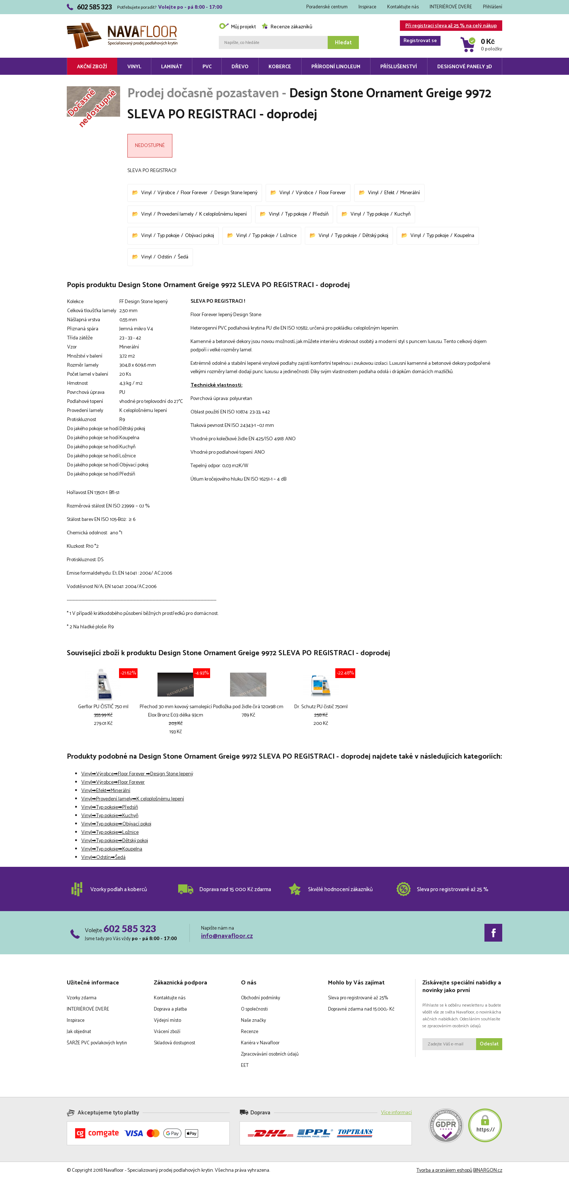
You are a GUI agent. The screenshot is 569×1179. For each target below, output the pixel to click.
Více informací (396, 1113)
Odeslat (489, 1044)
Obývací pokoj (199, 236)
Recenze (249, 1032)
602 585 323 (129, 928)
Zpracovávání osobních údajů (270, 1054)
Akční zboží (92, 67)
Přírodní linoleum (335, 67)
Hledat (343, 42)
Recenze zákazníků (286, 27)
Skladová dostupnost (174, 1043)
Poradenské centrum (327, 7)
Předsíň (320, 214)
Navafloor (122, 25)
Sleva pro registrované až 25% (358, 998)
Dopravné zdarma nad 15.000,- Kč (361, 1009)
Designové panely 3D (464, 67)
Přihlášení (492, 7)
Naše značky (253, 1020)
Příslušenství (398, 67)
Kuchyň (402, 214)
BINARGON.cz (487, 1170)
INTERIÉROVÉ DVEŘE (451, 7)
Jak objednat (79, 1032)
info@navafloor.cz (227, 936)
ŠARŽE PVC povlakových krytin (97, 1043)
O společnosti (254, 1009)
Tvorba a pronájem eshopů (444, 1170)
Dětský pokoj (375, 236)
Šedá (183, 257)
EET (245, 1065)
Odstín (164, 257)
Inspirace (367, 7)
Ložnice (288, 236)
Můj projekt (237, 27)
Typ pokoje (296, 214)
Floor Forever (195, 193)
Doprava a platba (170, 1009)
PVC (207, 67)
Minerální (410, 193)
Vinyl (134, 67)
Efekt (389, 193)
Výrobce (166, 193)
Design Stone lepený (235, 193)
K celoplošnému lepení (223, 214)
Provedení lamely (175, 214)
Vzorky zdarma (82, 998)
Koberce (280, 67)
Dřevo (240, 67)
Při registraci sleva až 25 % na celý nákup (448, 26)
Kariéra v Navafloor (260, 1043)
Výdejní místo (167, 1020)
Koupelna (464, 236)
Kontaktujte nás (403, 7)
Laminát (171, 67)
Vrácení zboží (167, 1032)
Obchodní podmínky (260, 998)
